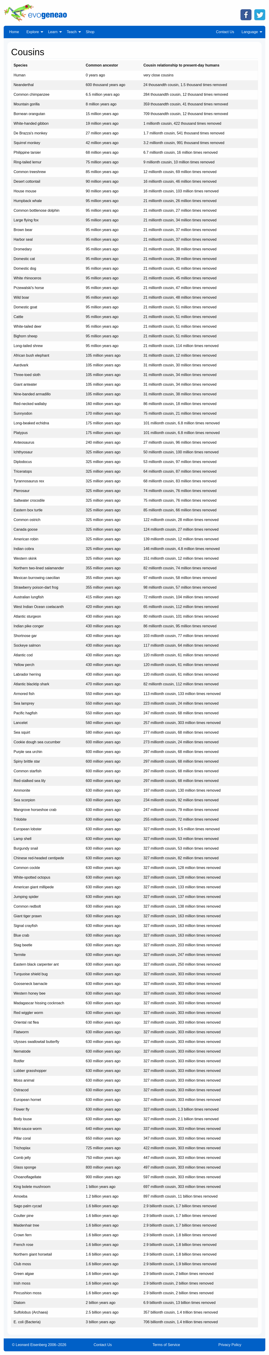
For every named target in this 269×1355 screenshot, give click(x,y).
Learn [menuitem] (53, 32)
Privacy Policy (229, 1345)
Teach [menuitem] (72, 32)
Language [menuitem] (250, 32)
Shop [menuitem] (90, 32)
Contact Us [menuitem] (225, 32)
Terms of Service (166, 1345)
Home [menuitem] (14, 32)
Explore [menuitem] (32, 32)
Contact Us (103, 1345)
